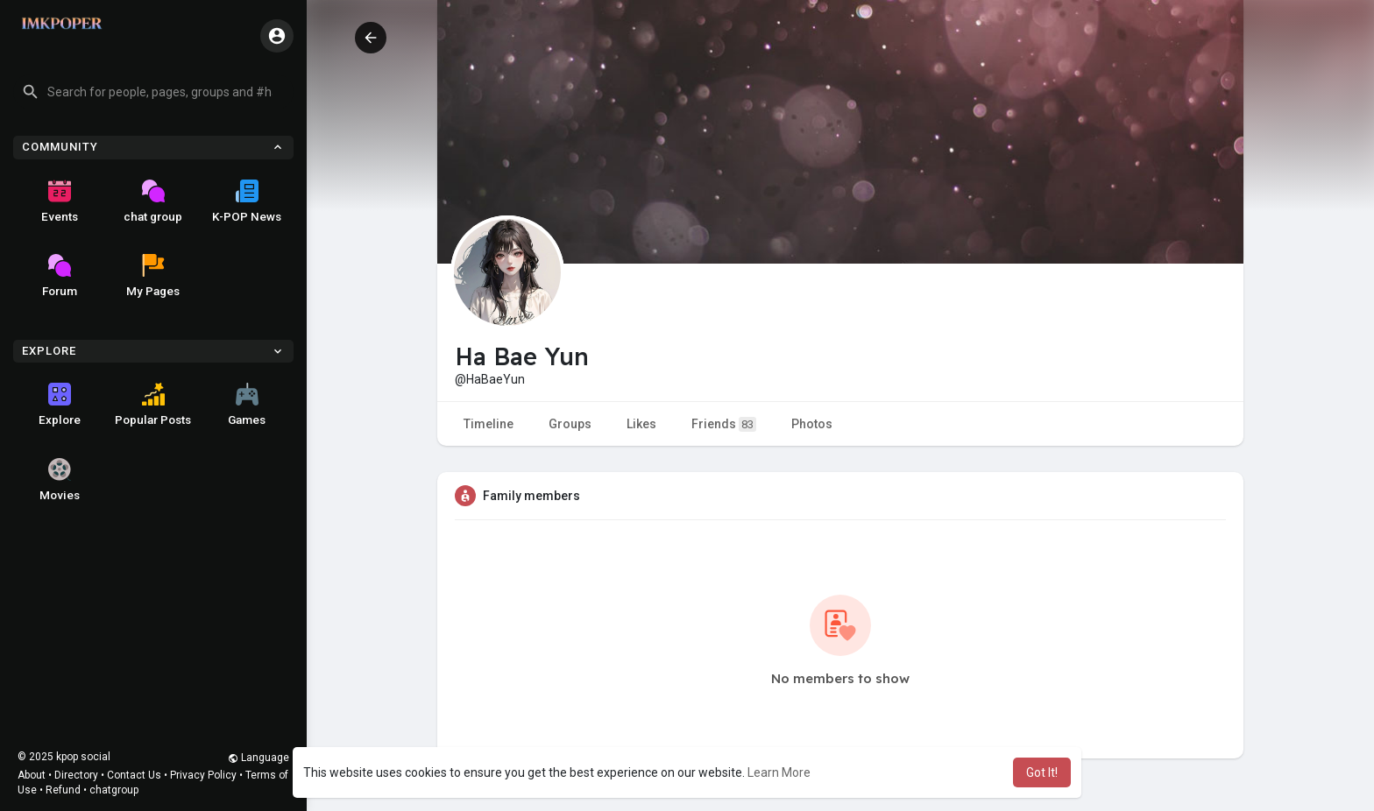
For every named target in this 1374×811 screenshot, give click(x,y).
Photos (811, 424)
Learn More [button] (779, 772)
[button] (153, 91)
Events (59, 201)
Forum (59, 276)
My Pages (153, 276)
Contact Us (134, 775)
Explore (60, 405)
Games (247, 405)
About (32, 775)
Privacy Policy (203, 775)
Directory (76, 775)
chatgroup (113, 790)
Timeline (488, 424)
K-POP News (246, 201)
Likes (641, 424)
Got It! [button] (1042, 772)
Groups (570, 424)
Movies (59, 480)
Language (258, 757)
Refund (63, 790)
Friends (723, 424)
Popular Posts (153, 405)
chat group (153, 201)
